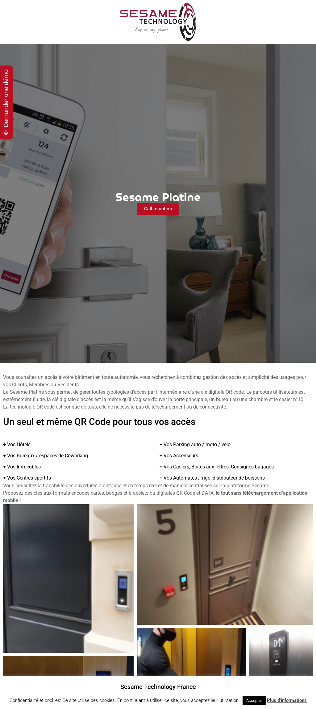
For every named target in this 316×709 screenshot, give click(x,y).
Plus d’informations (287, 700)
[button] (68, 578)
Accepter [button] (254, 700)
